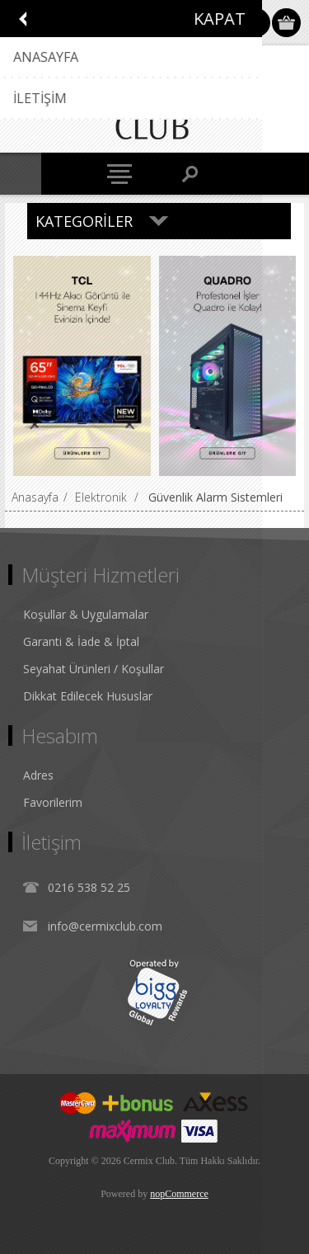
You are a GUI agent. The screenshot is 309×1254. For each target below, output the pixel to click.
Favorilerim (52, 802)
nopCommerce (179, 1194)
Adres (38, 775)
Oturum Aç (255, 22)
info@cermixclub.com (105, 926)
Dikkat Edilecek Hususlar (87, 696)
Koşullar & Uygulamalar (85, 614)
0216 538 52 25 (89, 887)
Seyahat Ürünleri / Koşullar (93, 668)
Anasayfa (35, 497)
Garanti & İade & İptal (81, 641)
